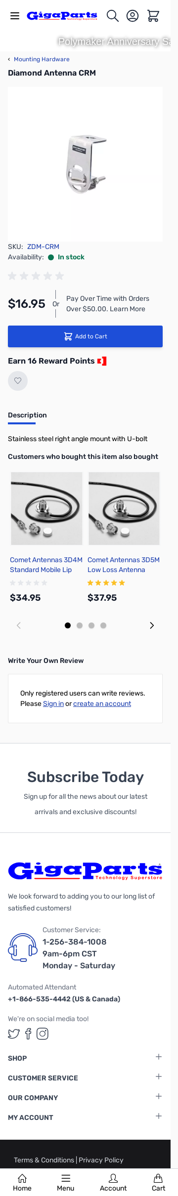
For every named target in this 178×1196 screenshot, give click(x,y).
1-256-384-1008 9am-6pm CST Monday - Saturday (79, 953)
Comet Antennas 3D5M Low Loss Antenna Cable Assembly (124, 570)
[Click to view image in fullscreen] (85, 164)
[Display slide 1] (68, 625)
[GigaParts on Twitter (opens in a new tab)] (14, 1034)
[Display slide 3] (91, 625)
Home (22, 1183)
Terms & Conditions (45, 1160)
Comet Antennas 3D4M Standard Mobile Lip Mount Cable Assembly (46, 570)
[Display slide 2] (80, 625)
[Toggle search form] (112, 15)
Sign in (53, 704)
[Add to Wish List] (18, 381)
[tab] (27, 418)
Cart (158, 1183)
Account (113, 1183)
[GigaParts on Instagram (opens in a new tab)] (42, 1034)
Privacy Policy (101, 1160)
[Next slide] (152, 625)
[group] (37, 276)
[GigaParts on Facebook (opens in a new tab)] (28, 1034)
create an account (102, 704)
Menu (65, 1183)
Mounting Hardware (39, 59)
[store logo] (66, 15)
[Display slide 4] (103, 625)
